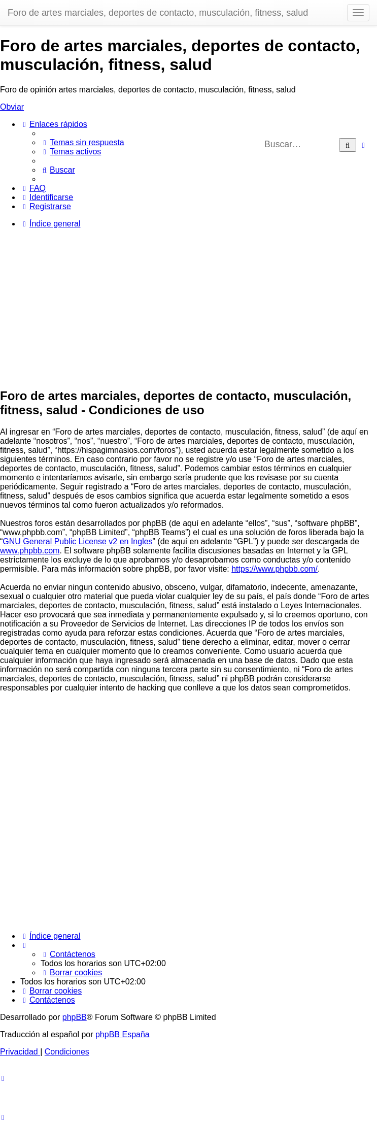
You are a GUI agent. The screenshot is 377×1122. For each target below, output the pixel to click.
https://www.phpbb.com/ (274, 569)
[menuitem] (82, 142)
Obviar (12, 107)
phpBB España (122, 1034)
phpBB (74, 1017)
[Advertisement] (188, 308)
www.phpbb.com (29, 550)
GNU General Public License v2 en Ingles (77, 541)
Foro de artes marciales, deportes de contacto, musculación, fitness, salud (158, 13)
